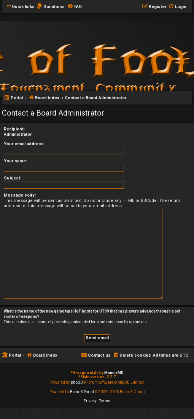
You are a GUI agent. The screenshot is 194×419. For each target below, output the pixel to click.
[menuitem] (51, 6)
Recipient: (14, 129)
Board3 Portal (82, 392)
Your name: (15, 161)
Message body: (20, 195)
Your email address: (24, 143)
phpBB (77, 382)
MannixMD (114, 373)
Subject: (12, 178)
